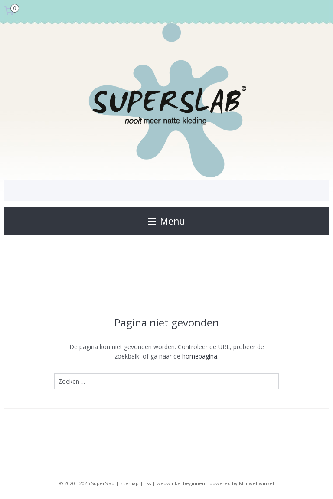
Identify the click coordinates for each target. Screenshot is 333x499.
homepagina (199, 356)
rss (147, 483)
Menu (166, 221)
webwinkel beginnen (181, 483)
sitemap (129, 483)
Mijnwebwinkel (256, 483)
